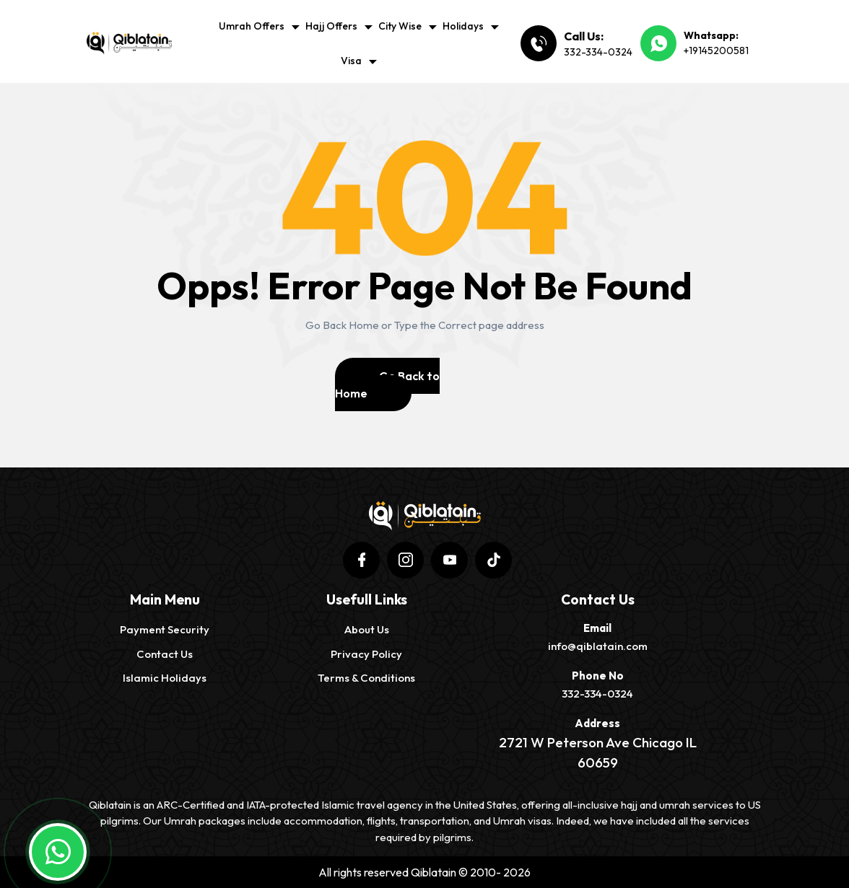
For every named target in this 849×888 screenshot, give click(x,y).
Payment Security (164, 629)
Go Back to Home (387, 384)
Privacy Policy (366, 654)
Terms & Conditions (366, 678)
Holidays (463, 25)
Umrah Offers (251, 25)
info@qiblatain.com (598, 646)
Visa (351, 60)
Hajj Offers (331, 25)
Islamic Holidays (164, 678)
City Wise (400, 25)
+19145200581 (716, 50)
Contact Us (164, 654)
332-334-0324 (598, 51)
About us (366, 629)
